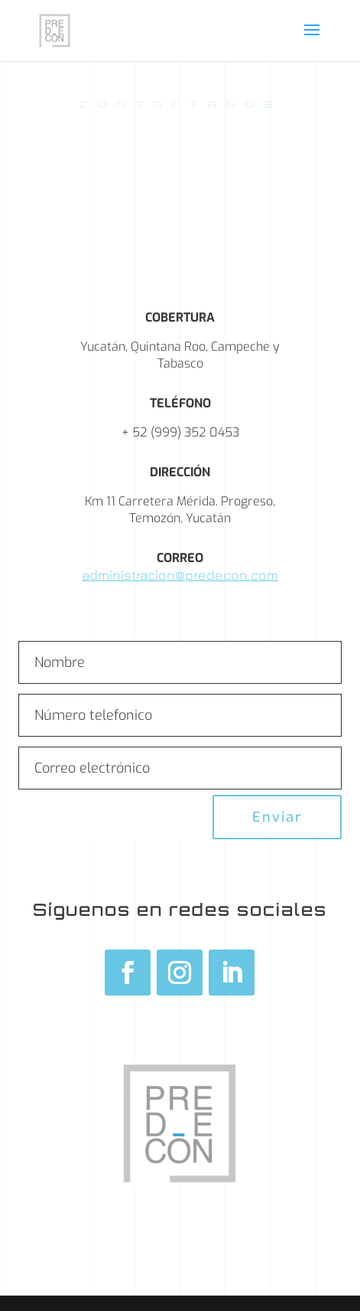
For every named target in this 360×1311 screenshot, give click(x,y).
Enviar (277, 817)
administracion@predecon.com (180, 575)
